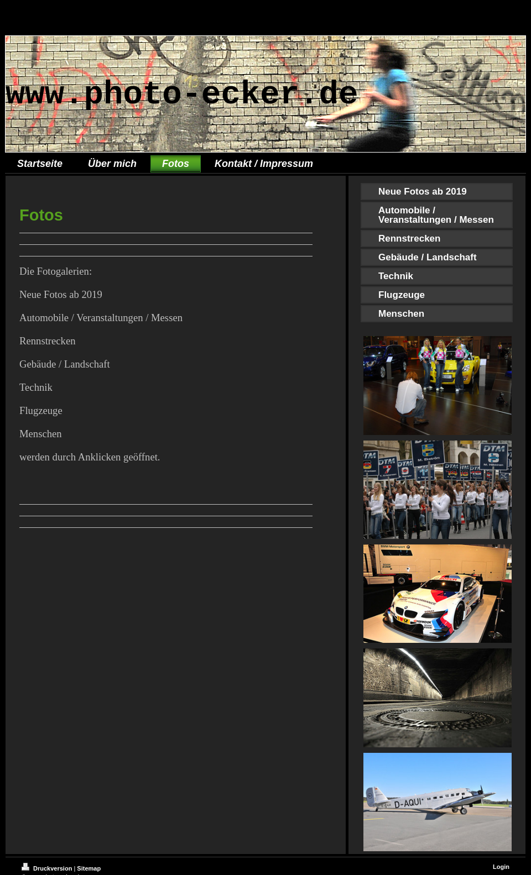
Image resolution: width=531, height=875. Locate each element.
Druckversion (48, 868)
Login (501, 866)
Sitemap (89, 868)
